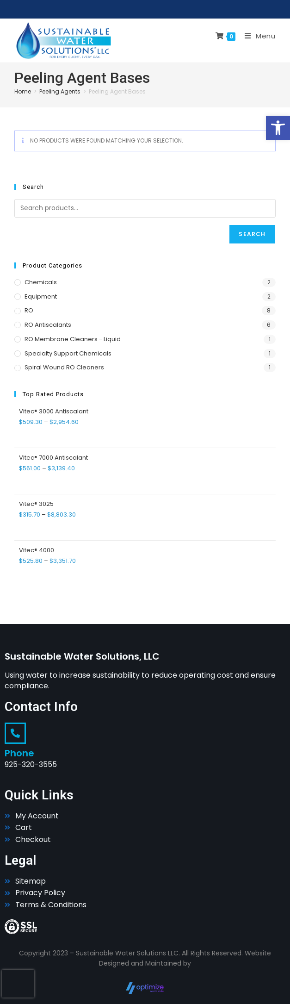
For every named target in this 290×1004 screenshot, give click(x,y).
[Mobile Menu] (257, 36)
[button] (278, 128)
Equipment (41, 296)
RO (29, 310)
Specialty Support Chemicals (68, 353)
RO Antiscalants (48, 324)
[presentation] (18, 984)
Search (252, 234)
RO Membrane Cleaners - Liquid (73, 339)
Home (22, 91)
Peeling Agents (59, 91)
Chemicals (41, 282)
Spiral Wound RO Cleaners (64, 367)
